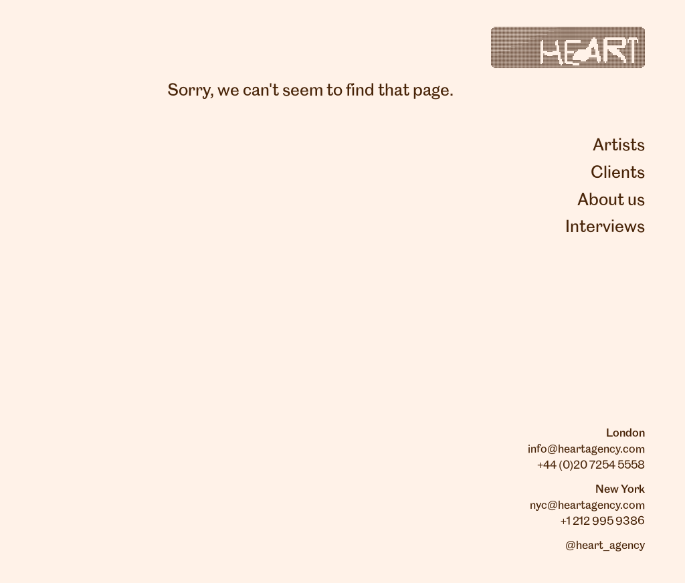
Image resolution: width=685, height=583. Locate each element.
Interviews (605, 227)
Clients (618, 173)
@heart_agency (605, 545)
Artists (619, 146)
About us (611, 201)
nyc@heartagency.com (587, 505)
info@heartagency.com (586, 449)
